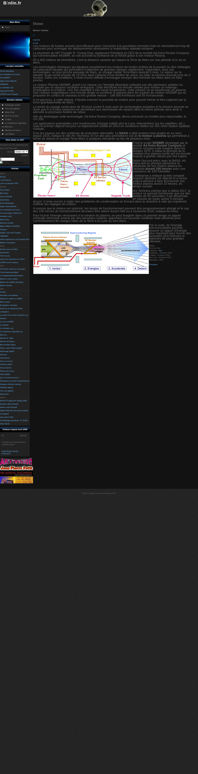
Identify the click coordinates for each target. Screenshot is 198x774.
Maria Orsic (4, 220)
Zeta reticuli (4, 424)
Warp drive (4, 394)
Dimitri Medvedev (7, 203)
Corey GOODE (6, 197)
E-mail (35, 43)
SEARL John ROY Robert (10, 233)
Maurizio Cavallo (6, 223)
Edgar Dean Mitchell (8, 206)
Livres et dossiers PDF (9, 183)
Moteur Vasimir (6, 285)
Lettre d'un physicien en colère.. (13, 259)
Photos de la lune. (7, 371)
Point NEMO (5, 374)
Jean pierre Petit (6, 417)
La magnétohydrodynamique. (11, 276)
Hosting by (108, 493)
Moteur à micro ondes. (9, 279)
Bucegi (3, 177)
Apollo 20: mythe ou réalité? (11, 299)
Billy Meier (4, 193)
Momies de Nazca (7, 341)
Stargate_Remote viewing (10, 384)
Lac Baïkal (4, 325)
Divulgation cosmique (8, 305)
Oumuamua (4, 358)
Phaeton (3, 229)
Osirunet (3, 355)
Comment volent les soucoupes (12, 269)
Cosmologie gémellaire (9, 272)
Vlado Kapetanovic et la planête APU (15, 239)
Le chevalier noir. (7, 328)
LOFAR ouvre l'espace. (9, 262)
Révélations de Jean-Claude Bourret (14, 381)
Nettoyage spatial (7, 351)
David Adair (4, 200)
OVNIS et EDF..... (7, 364)
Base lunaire (5, 302)
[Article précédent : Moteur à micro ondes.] (153, 264)
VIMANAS (4, 236)
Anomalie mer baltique (9, 295)
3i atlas (3, 292)
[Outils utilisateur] (33, 36)
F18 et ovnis (5, 256)
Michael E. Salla (6, 338)
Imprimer (36, 40)
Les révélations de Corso (10, 210)
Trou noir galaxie (7, 391)
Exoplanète (4, 253)
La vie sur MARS (7, 322)
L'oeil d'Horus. (5, 180)
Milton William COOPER (10, 226)
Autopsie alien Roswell (9, 404)
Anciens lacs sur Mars (9, 249)
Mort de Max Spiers (8, 345)
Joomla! (101, 493)
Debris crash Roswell (8, 407)
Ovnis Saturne (6, 368)
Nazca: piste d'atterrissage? (11, 348)
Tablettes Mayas (6, 387)
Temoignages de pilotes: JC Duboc (14, 420)
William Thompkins (7, 243)
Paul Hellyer (5, 190)
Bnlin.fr (12, 2)
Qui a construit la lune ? (9, 378)
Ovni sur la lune (6, 361)
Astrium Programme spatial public (13, 401)
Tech (160, 251)
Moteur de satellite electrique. (12, 282)
